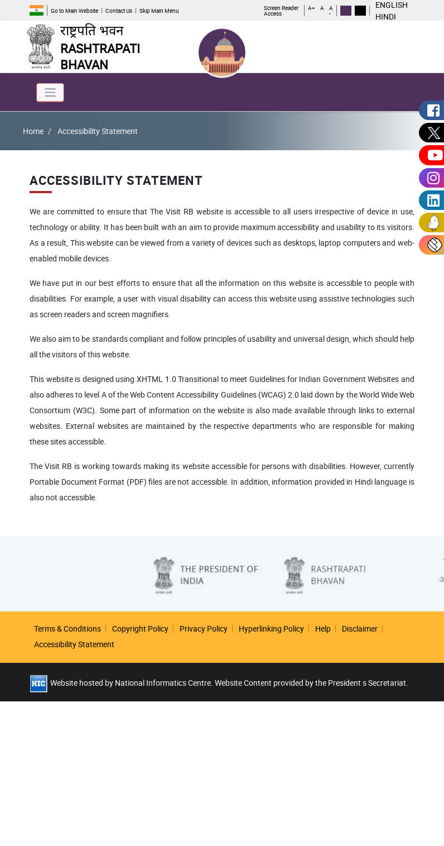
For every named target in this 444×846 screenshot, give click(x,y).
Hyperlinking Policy (271, 628)
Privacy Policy (204, 628)
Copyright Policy (140, 628)
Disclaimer (360, 628)
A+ (311, 8)
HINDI (385, 16)
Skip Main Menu (159, 10)
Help (323, 628)
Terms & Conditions (67, 628)
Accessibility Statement (74, 644)
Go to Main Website (74, 10)
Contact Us (118, 10)
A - (331, 10)
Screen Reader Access (281, 10)
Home (18, 131)
